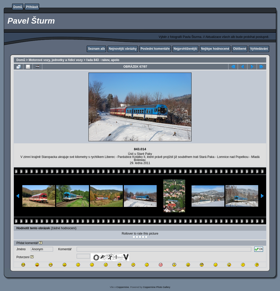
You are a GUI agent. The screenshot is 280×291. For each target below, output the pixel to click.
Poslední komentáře (155, 49)
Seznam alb (96, 49)
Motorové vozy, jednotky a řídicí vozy (56, 60)
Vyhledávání (259, 49)
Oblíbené (239, 49)
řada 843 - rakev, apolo (102, 60)
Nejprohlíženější (185, 49)
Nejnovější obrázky (123, 49)
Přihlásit (32, 7)
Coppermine (122, 287)
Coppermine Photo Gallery (156, 287)
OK (259, 249)
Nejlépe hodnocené (215, 49)
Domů (17, 7)
